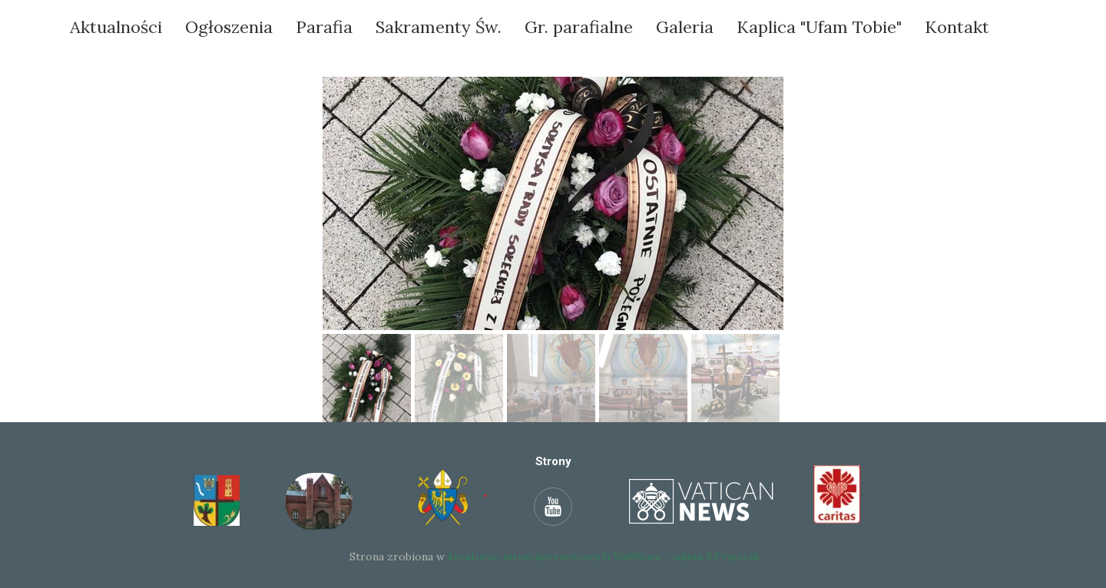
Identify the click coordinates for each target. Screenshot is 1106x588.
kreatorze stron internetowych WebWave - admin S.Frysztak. (605, 556)
